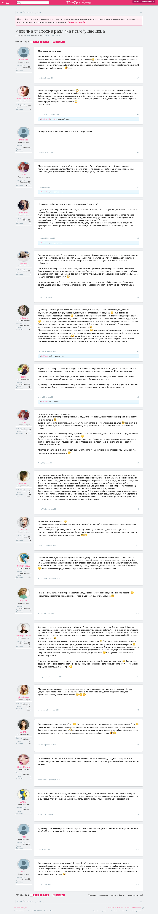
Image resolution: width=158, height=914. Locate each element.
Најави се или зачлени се (144, 1)
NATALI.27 (44, 356)
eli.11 (23, 874)
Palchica (44, 243)
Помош (120, 908)
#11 (137, 545)
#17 (137, 780)
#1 (138, 78)
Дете (28, 35)
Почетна (127, 908)
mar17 (23, 532)
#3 (138, 152)
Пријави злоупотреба (101, 911)
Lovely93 (44, 192)
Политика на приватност (135, 911)
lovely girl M (45, 119)
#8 (138, 397)
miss (53, 119)
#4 (138, 187)
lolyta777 (23, 485)
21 (54, 42)
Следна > (60, 42)
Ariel (23, 177)
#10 (137, 509)
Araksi (23, 804)
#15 (137, 710)
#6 (138, 297)
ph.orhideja (23, 699)
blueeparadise (23, 638)
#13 (137, 613)
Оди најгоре (136, 908)
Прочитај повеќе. (77, 22)
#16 (137, 745)
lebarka (24, 266)
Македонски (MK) (20, 908)
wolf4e (23, 734)
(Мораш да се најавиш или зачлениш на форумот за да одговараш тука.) (115, 895)
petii (23, 839)
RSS (143, 908)
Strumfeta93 (23, 568)
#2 (138, 114)
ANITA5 (24, 603)
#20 (137, 884)
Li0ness (24, 320)
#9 (138, 463)
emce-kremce (23, 101)
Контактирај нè (110, 908)
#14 (137, 677)
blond (23, 379)
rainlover (23, 215)
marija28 (45, 35)
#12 (137, 579)
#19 (137, 849)
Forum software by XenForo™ (33, 911)
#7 (138, 351)
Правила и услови (117, 911)
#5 (138, 238)
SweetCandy (23, 769)
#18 (137, 814)
